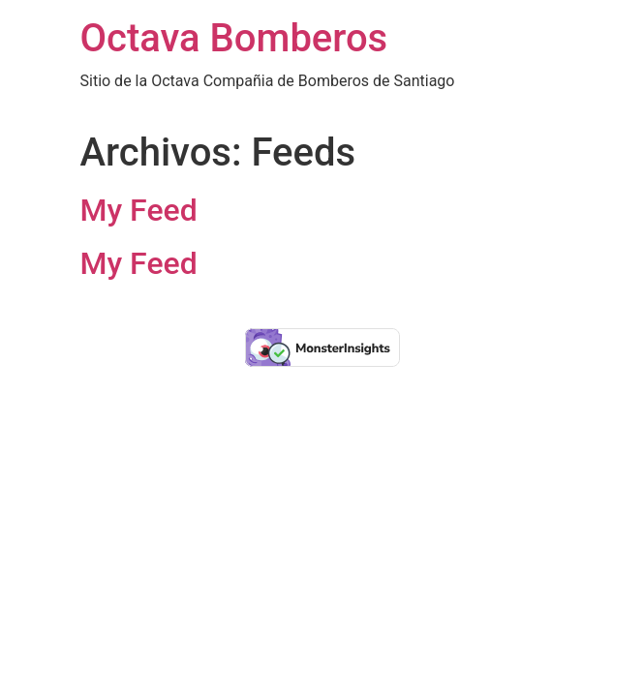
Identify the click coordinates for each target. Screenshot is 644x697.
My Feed (139, 210)
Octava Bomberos (234, 38)
